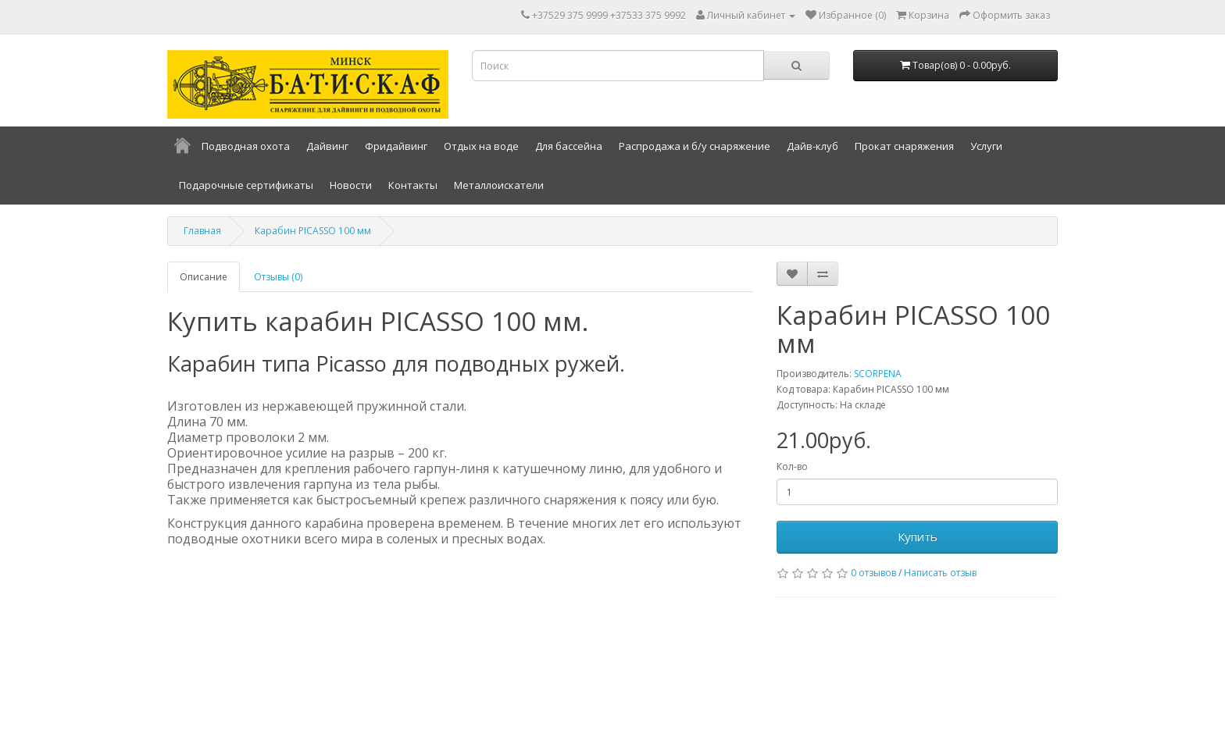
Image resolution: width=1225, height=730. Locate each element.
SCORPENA (878, 373)
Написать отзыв (940, 572)
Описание (203, 276)
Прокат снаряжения (904, 146)
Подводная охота (246, 146)
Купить (918, 536)
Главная (202, 230)
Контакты (413, 185)
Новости (351, 185)
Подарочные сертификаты (246, 185)
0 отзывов (873, 572)
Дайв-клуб (812, 146)
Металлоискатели (499, 185)
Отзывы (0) (278, 276)
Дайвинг (327, 146)
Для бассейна (568, 146)
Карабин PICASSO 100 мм (313, 230)
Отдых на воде (481, 146)
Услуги (986, 146)
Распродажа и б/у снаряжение (694, 146)
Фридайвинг (396, 146)
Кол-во (792, 466)
